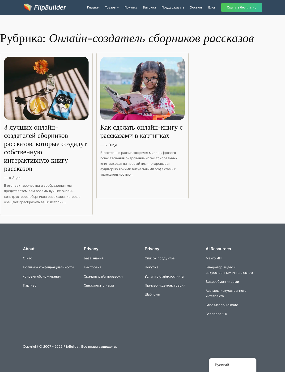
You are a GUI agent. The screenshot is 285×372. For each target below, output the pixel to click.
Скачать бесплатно (241, 7)
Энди (16, 178)
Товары (110, 7)
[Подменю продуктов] (118, 7)
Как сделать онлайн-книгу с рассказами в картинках (141, 131)
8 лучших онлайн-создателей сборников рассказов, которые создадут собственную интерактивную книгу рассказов (45, 148)
